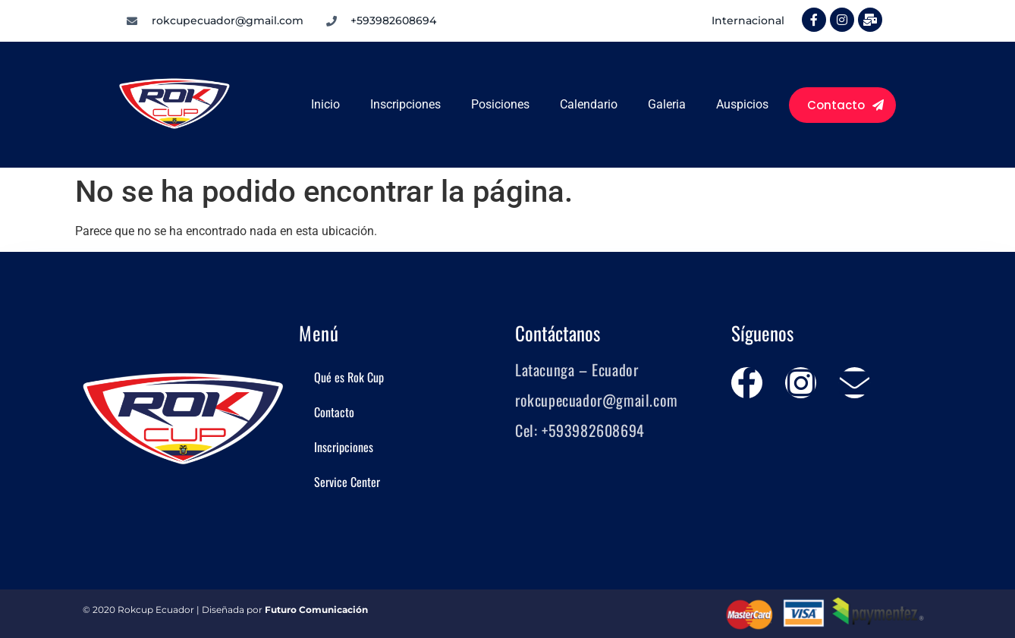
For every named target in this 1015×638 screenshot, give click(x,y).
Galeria (667, 104)
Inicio (325, 104)
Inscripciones (405, 104)
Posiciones (500, 104)
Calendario (588, 104)
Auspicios (742, 104)
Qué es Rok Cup (349, 377)
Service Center (347, 482)
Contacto (334, 412)
